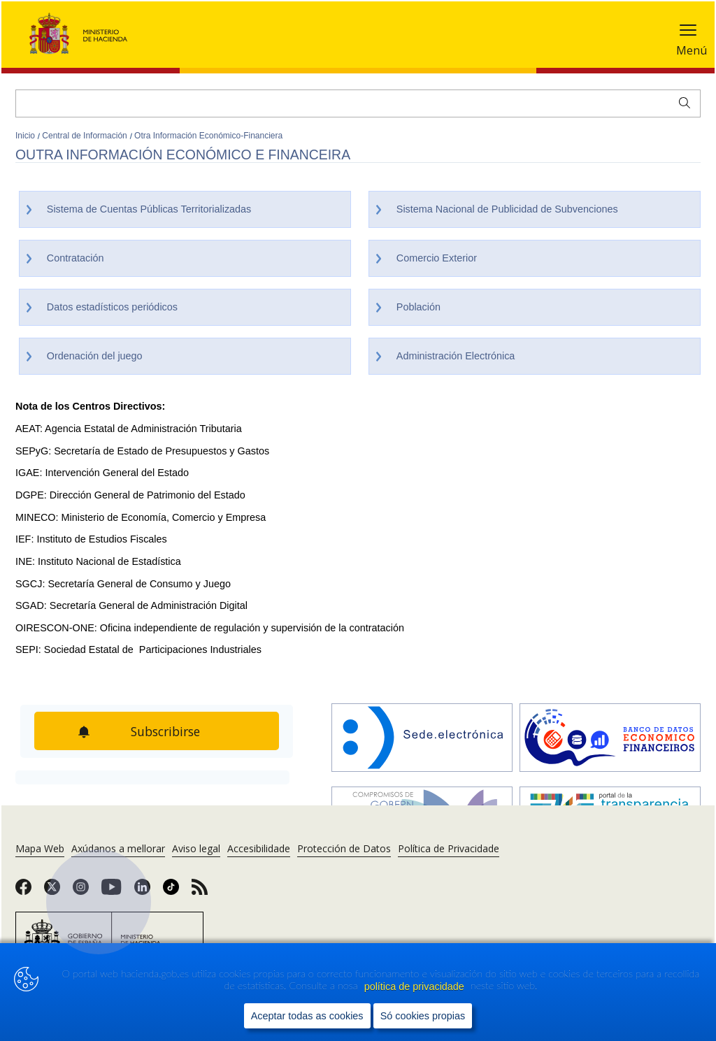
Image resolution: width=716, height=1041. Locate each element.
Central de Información (85, 136)
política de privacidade (415, 986)
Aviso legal (196, 848)
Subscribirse (165, 731)
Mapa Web (39, 848)
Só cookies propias (423, 1016)
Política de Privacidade (448, 848)
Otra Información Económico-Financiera (208, 136)
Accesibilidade (258, 848)
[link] (23, 891)
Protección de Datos (344, 848)
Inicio (26, 136)
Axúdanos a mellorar (118, 848)
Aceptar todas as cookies (307, 1016)
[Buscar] (358, 103)
